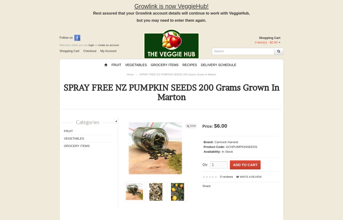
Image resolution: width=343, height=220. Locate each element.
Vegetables (136, 65)
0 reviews (226, 176)
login (91, 45)
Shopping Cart (69, 51)
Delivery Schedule (218, 65)
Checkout (89, 51)
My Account (108, 51)
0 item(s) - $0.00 (266, 42)
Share (206, 186)
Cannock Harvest (226, 142)
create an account (108, 45)
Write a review (249, 176)
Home (130, 74)
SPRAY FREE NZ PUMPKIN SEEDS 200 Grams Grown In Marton (178, 74)
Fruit (116, 65)
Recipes (189, 65)
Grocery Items (165, 65)
